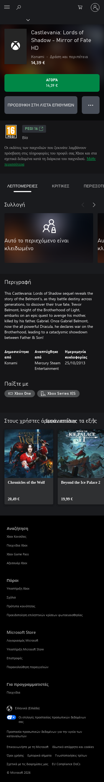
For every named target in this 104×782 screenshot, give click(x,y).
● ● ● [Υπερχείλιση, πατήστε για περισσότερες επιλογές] (90, 104)
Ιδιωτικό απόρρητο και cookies (73, 747)
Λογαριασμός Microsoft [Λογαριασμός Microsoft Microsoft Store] (22, 640)
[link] (28, 466)
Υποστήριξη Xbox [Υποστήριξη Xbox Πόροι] (18, 588)
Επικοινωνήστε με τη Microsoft (28, 747)
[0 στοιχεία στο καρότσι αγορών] (81, 7)
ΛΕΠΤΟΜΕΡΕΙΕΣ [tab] (22, 186)
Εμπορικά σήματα (39, 755)
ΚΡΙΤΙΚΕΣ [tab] (60, 186)
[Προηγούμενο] (82, 205)
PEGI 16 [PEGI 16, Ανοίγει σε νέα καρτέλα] (34, 129)
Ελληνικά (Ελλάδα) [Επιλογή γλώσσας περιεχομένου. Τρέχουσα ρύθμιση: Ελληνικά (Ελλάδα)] (27, 708)
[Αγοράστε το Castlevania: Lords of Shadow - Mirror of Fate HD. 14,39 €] (52, 83)
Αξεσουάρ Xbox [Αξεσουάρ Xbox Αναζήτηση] (17, 563)
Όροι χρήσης (15, 755)
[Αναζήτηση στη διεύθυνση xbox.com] (19, 7)
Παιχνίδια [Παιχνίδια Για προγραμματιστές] (13, 692)
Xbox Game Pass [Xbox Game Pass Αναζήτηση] (18, 554)
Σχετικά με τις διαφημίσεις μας (27, 764)
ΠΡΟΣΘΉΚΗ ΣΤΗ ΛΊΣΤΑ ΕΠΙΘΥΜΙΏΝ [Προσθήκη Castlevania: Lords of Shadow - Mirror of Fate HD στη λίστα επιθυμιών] (41, 105)
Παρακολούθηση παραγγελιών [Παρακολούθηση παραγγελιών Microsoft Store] (28, 667)
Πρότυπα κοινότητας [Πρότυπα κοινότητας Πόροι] (21, 606)
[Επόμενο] (94, 205)
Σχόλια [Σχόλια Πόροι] (11, 597)
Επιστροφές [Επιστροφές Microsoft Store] (14, 658)
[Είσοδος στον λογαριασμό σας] (95, 7)
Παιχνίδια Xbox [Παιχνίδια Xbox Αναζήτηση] (17, 545)
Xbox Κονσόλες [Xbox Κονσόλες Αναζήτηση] (16, 536)
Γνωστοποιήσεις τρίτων (71, 755)
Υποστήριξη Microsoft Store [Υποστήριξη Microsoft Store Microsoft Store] (25, 649)
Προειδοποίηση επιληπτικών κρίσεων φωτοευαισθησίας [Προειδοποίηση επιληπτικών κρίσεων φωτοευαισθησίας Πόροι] (45, 615)
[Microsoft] (52, 4)
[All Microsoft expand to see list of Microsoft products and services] (7, 7)
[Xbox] (14, 19)
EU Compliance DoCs (66, 764)
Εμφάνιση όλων (61, 420)
